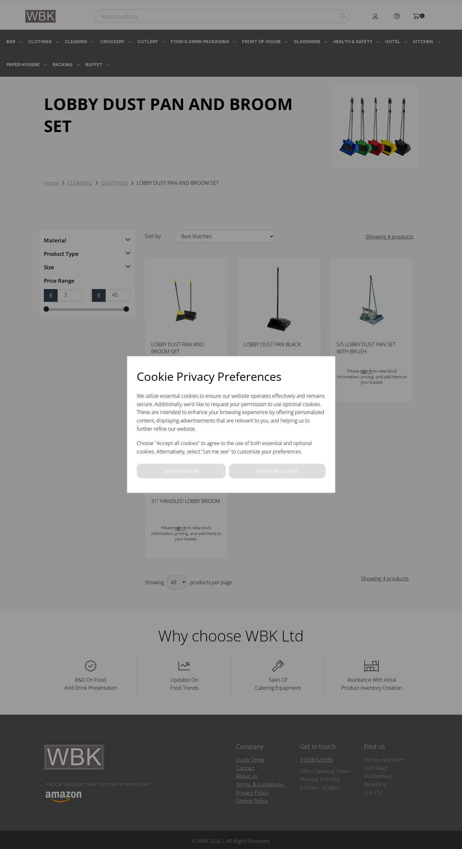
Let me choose (181, 471)
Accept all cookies (277, 471)
